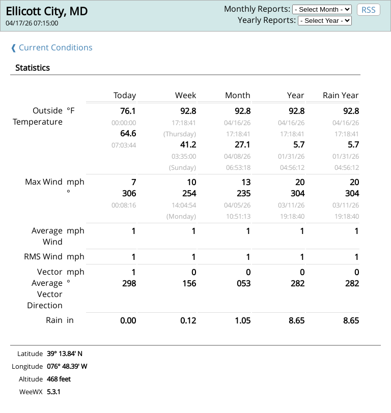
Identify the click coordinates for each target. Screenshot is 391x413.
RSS (368, 9)
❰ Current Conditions (51, 47)
